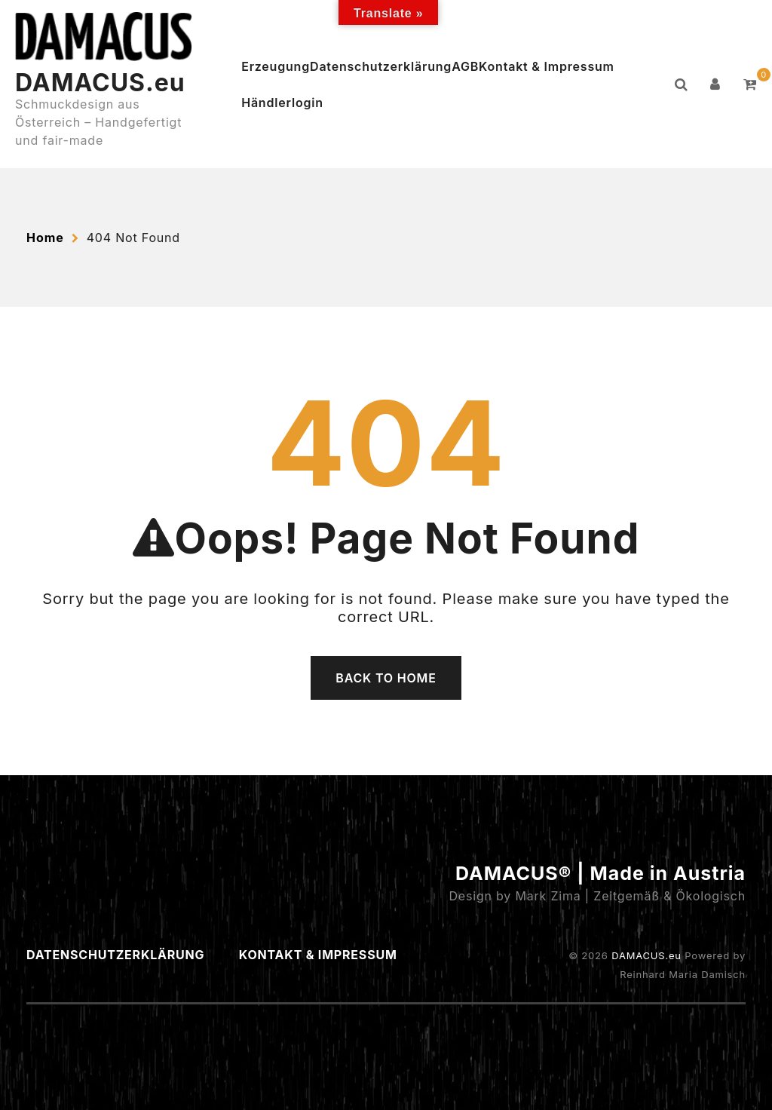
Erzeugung (275, 66)
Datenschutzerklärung (381, 66)
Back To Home (385, 677)
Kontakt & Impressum (546, 66)
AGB (465, 66)
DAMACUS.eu (100, 82)
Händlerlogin (282, 102)
